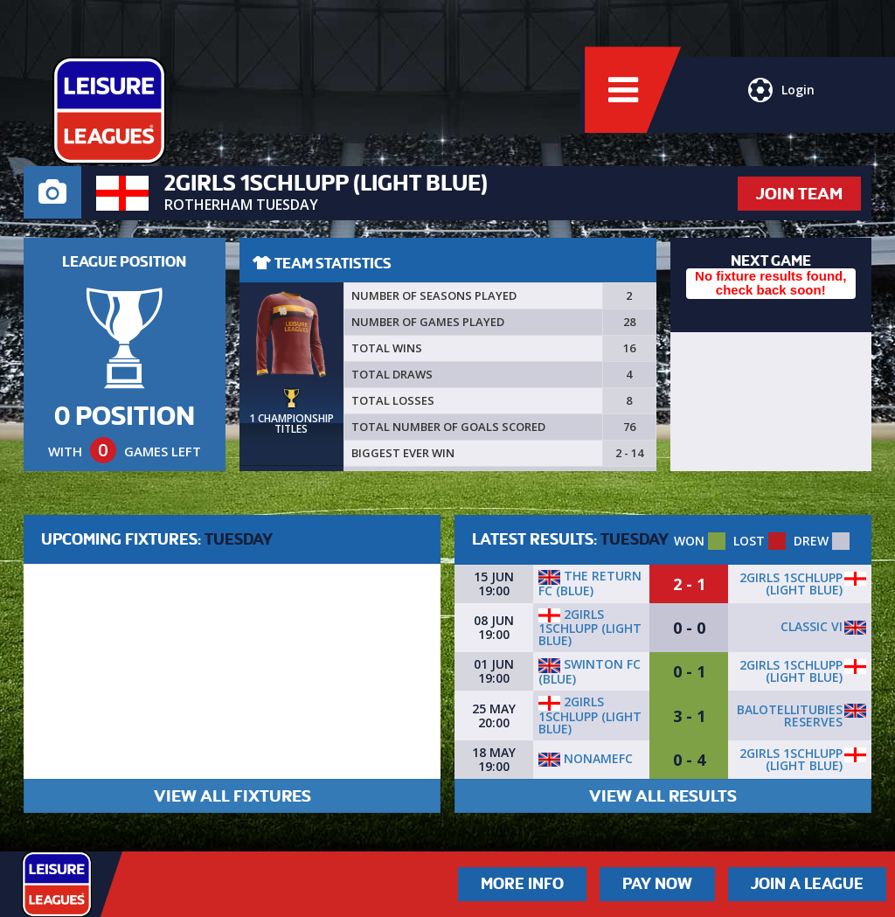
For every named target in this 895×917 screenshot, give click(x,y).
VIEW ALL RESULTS (663, 796)
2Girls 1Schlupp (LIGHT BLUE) (791, 583)
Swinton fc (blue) (589, 671)
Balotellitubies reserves (790, 715)
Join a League (807, 884)
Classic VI (812, 626)
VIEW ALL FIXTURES (232, 796)
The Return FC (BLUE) (590, 583)
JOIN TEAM (799, 193)
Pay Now (657, 884)
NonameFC (585, 758)
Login (779, 100)
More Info (522, 884)
